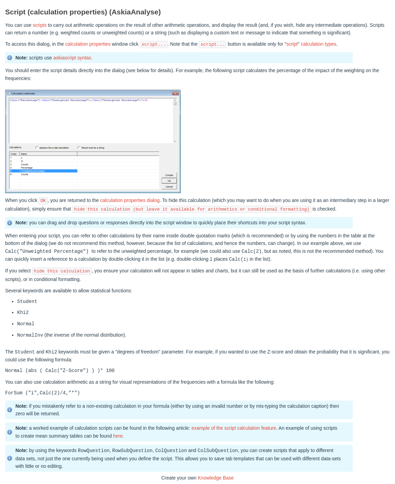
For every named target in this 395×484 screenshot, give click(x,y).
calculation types (318, 44)
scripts (39, 25)
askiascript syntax (72, 57)
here (118, 434)
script (292, 44)
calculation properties (87, 44)
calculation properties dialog (130, 200)
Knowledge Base (216, 476)
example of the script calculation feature (234, 426)
